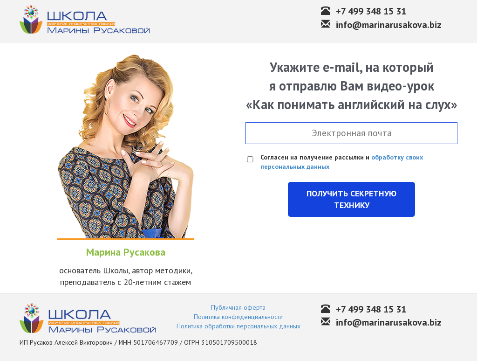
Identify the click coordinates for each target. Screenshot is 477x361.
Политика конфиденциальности (238, 316)
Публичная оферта (238, 307)
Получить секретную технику (351, 199)
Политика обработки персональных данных (238, 326)
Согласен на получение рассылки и (341, 162)
